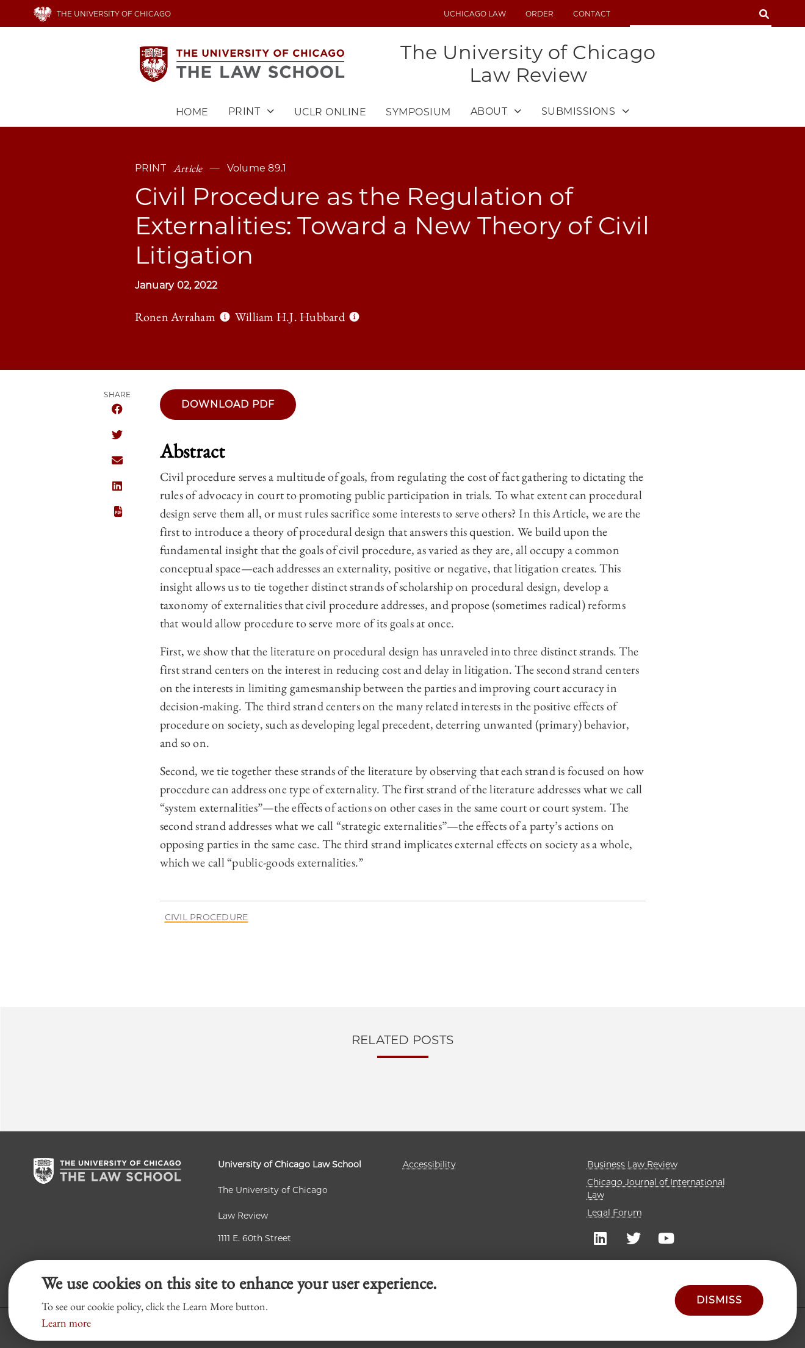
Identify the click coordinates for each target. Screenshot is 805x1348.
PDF (117, 512)
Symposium (418, 112)
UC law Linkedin (600, 1237)
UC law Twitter (633, 1237)
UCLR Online (330, 112)
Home (192, 112)
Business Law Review (632, 1164)
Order (539, 13)
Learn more (66, 1323)
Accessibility (429, 1164)
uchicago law (475, 13)
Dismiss (719, 1300)
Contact (591, 13)
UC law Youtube (666, 1237)
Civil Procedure (206, 917)
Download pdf (228, 404)
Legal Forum (614, 1212)
